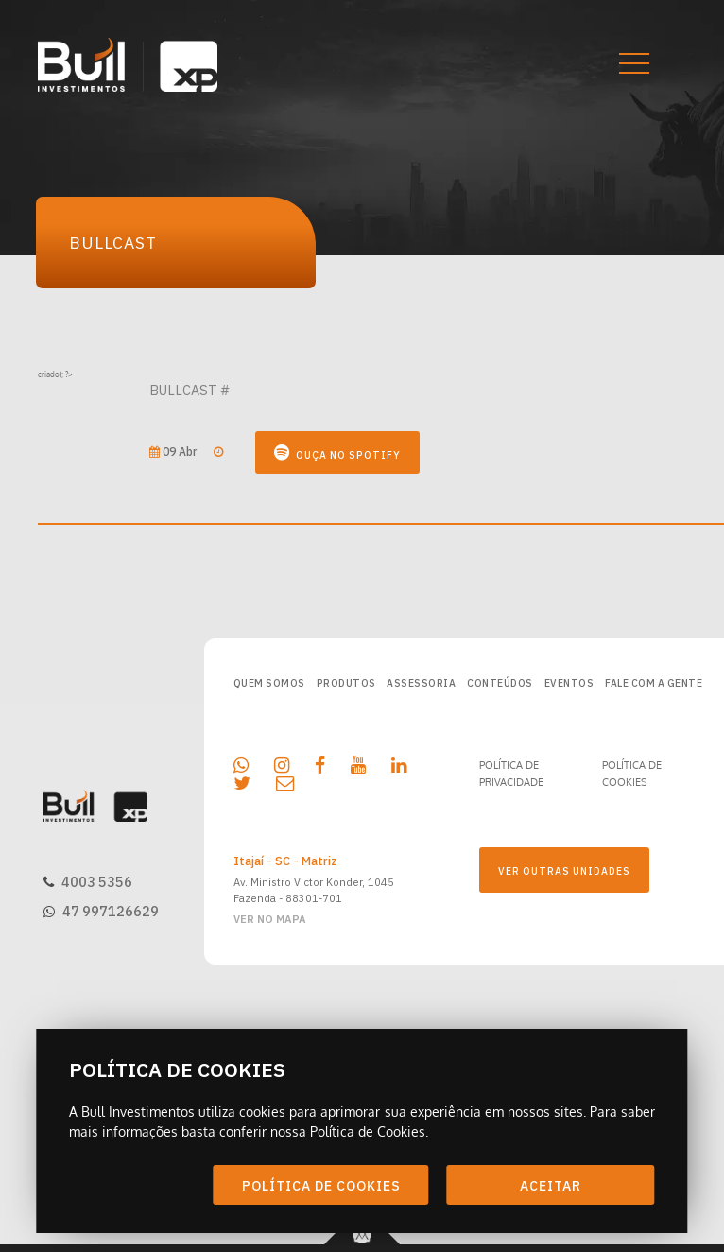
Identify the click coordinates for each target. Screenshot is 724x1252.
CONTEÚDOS (500, 682)
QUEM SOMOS (269, 682)
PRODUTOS (346, 682)
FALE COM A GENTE (653, 682)
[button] (619, 64)
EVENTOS (569, 682)
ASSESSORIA (421, 682)
